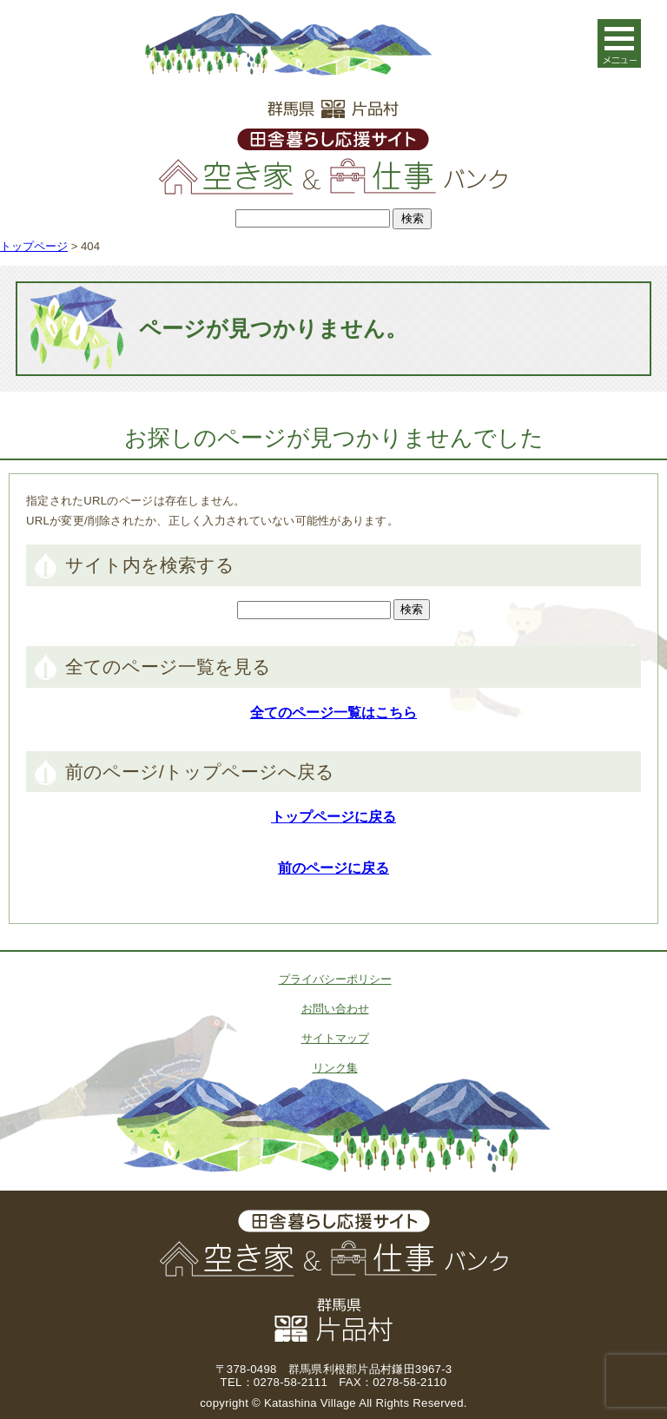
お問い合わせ (335, 1008)
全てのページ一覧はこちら (333, 712)
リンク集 (335, 1067)
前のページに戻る (333, 868)
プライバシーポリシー (335, 979)
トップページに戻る (333, 816)
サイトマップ (335, 1038)
